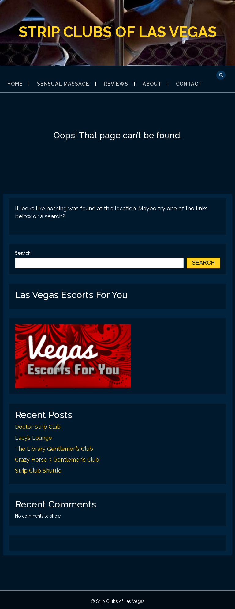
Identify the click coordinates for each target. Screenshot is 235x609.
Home (15, 84)
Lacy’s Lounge (33, 438)
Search (23, 253)
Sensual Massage (63, 84)
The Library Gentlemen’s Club (54, 449)
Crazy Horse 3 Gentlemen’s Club (57, 459)
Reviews (116, 84)
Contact (189, 84)
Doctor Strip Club (38, 426)
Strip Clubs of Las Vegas (118, 31)
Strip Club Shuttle (38, 470)
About (152, 84)
